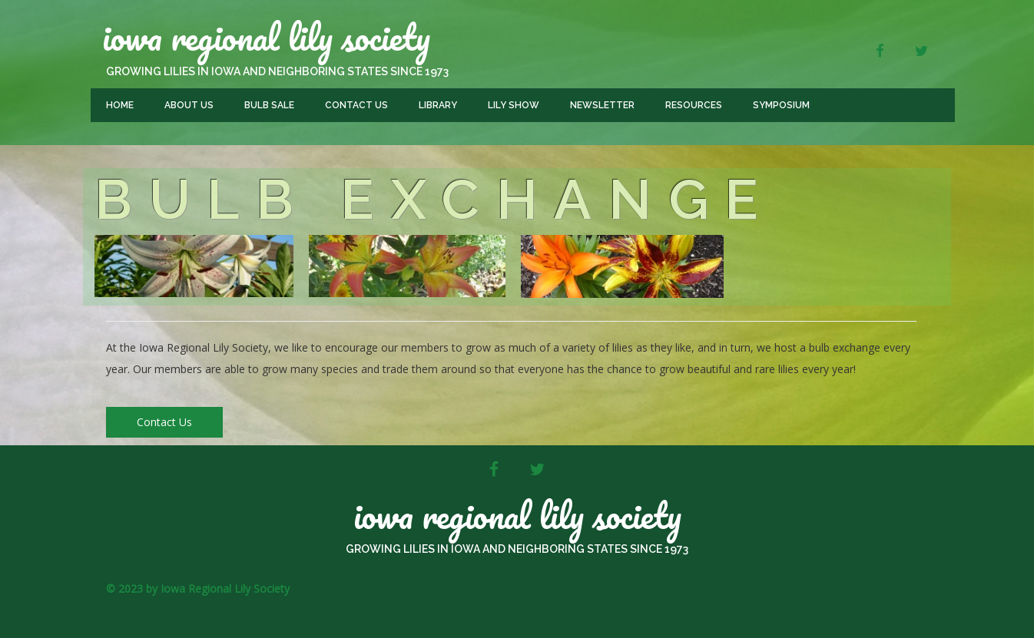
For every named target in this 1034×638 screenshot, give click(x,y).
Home (120, 105)
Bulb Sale (269, 105)
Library (438, 105)
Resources (693, 105)
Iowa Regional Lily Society (266, 37)
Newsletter (602, 105)
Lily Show (513, 105)
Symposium (781, 105)
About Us (189, 105)
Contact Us (356, 105)
